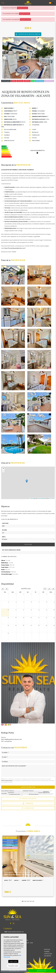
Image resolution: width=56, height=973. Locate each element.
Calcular (28, 544)
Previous (4, 58)
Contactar (48, 953)
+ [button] (3, 469)
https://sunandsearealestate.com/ (14, 248)
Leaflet (31, 498)
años (3, 536)
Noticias (47, 949)
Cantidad (5, 523)
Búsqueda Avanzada (22, 8)
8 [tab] (33, 901)
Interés (4, 530)
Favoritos (47, 955)
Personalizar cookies (13, 966)
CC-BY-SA (52, 498)
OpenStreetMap (41, 498)
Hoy (45, 589)
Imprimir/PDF (28, 808)
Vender (46, 951)
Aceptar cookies (13, 961)
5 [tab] (28, 901)
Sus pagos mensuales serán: (11, 550)
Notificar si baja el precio (28, 34)
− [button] (3, 471)
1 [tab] (22, 901)
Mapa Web (41, 964)
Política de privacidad (6, 780)
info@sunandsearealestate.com (11, 739)
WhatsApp (41, 971)
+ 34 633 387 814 (6, 741)
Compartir (28, 803)
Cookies (34, 964)
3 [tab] (25, 901)
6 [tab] (30, 901)
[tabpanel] (28, 866)
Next (52, 58)
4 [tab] (27, 901)
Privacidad (27, 964)
